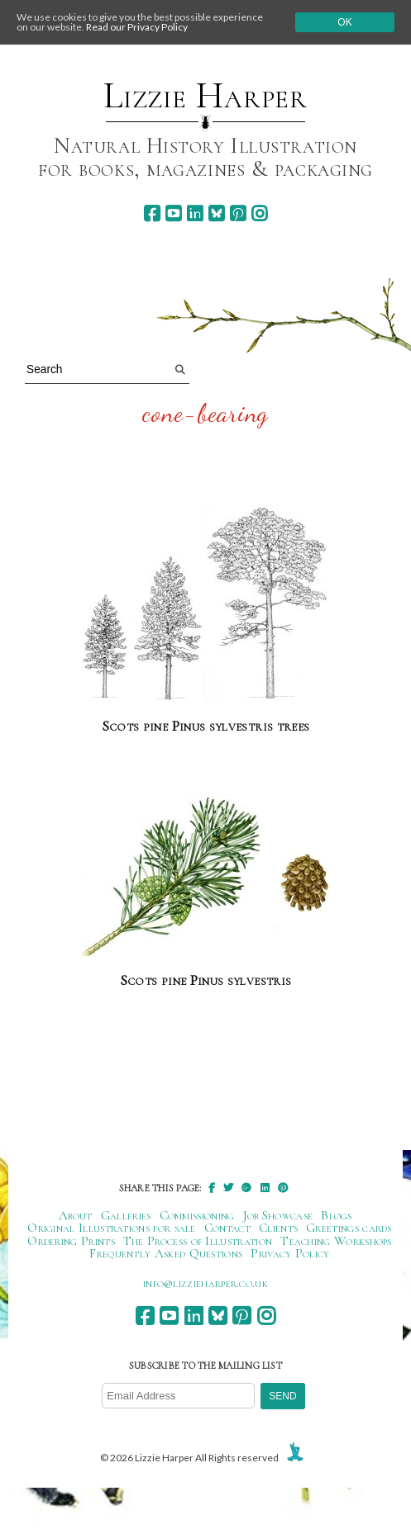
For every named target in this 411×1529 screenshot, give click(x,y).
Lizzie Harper (205, 95)
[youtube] (173, 213)
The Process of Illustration (197, 1240)
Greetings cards (349, 1227)
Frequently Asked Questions (165, 1253)
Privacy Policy (290, 1253)
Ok (344, 22)
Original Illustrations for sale (111, 1227)
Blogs (336, 1215)
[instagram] (259, 213)
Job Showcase (278, 1215)
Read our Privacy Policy (137, 27)
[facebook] (152, 213)
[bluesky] (216, 213)
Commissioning (197, 1215)
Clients (278, 1227)
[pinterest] (238, 213)
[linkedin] (195, 213)
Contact (227, 1227)
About (76, 1215)
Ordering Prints (71, 1240)
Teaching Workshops (336, 1240)
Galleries (126, 1215)
